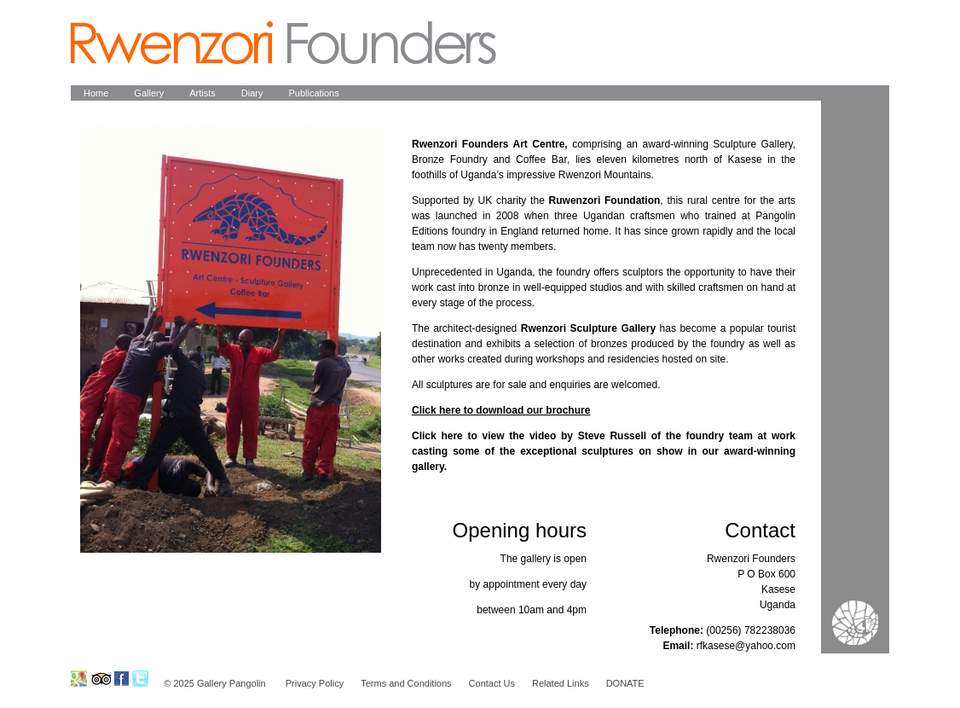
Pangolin (283, 42)
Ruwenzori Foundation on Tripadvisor (100, 678)
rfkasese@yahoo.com (746, 646)
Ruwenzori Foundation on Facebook (121, 678)
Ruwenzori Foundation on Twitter (140, 678)
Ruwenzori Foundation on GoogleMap (79, 678)
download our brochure (531, 410)
